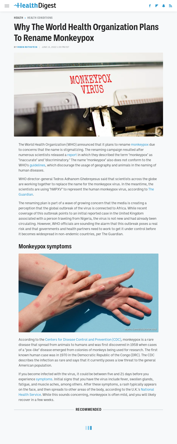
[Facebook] (150, 6)
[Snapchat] (164, 6)
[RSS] (170, 6)
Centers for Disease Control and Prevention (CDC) (83, 339)
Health (18, 17)
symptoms (44, 379)
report (72, 155)
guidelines (37, 165)
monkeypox (140, 144)
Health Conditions (40, 17)
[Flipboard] (157, 6)
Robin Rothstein (27, 47)
